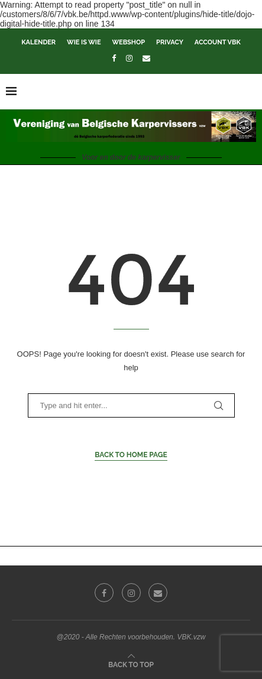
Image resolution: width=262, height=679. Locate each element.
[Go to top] (131, 664)
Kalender (38, 42)
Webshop (128, 42)
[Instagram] (129, 58)
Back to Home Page (131, 455)
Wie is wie (84, 42)
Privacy (169, 42)
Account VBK (218, 42)
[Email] (146, 58)
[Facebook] (114, 58)
